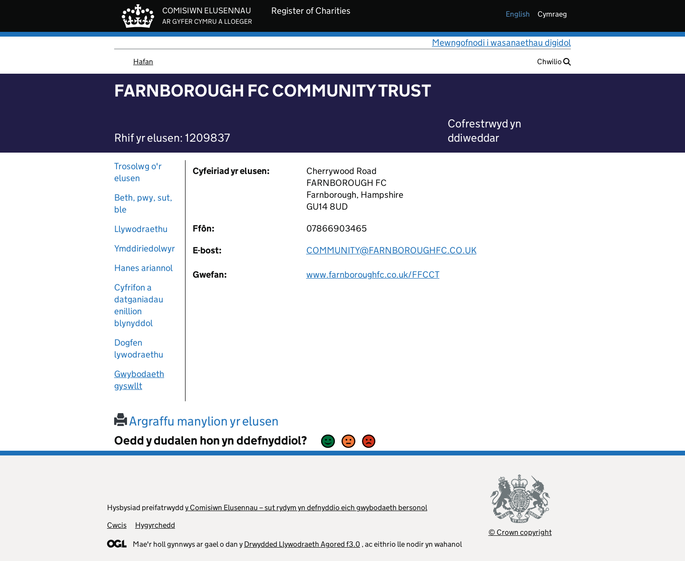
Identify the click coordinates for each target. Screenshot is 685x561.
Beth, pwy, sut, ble (143, 203)
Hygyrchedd (155, 525)
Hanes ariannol (143, 267)
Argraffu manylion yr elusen (196, 421)
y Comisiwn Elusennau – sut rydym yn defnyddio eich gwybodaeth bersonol (306, 507)
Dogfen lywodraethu (138, 348)
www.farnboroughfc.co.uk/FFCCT (373, 274)
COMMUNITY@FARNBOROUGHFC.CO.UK (391, 250)
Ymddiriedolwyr (144, 248)
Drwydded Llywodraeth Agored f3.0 (302, 544)
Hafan (143, 61)
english (518, 14)
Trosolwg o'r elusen (138, 172)
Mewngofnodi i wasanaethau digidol (501, 42)
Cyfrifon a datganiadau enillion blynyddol (138, 305)
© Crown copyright (520, 532)
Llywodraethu (140, 228)
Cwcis (117, 525)
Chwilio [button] (554, 61)
